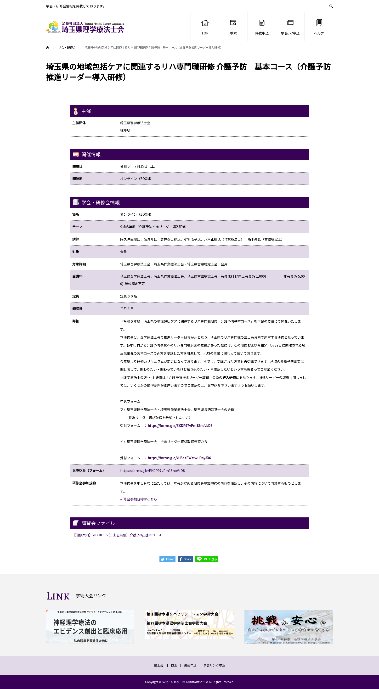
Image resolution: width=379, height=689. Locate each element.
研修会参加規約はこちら (138, 499)
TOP (205, 27)
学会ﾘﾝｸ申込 (290, 27)
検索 (233, 27)
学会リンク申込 (214, 665)
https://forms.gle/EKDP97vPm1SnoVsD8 (152, 470)
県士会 (158, 665)
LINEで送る (207, 558)
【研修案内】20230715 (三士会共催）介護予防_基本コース (117, 534)
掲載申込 (262, 27)
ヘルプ (319, 27)
